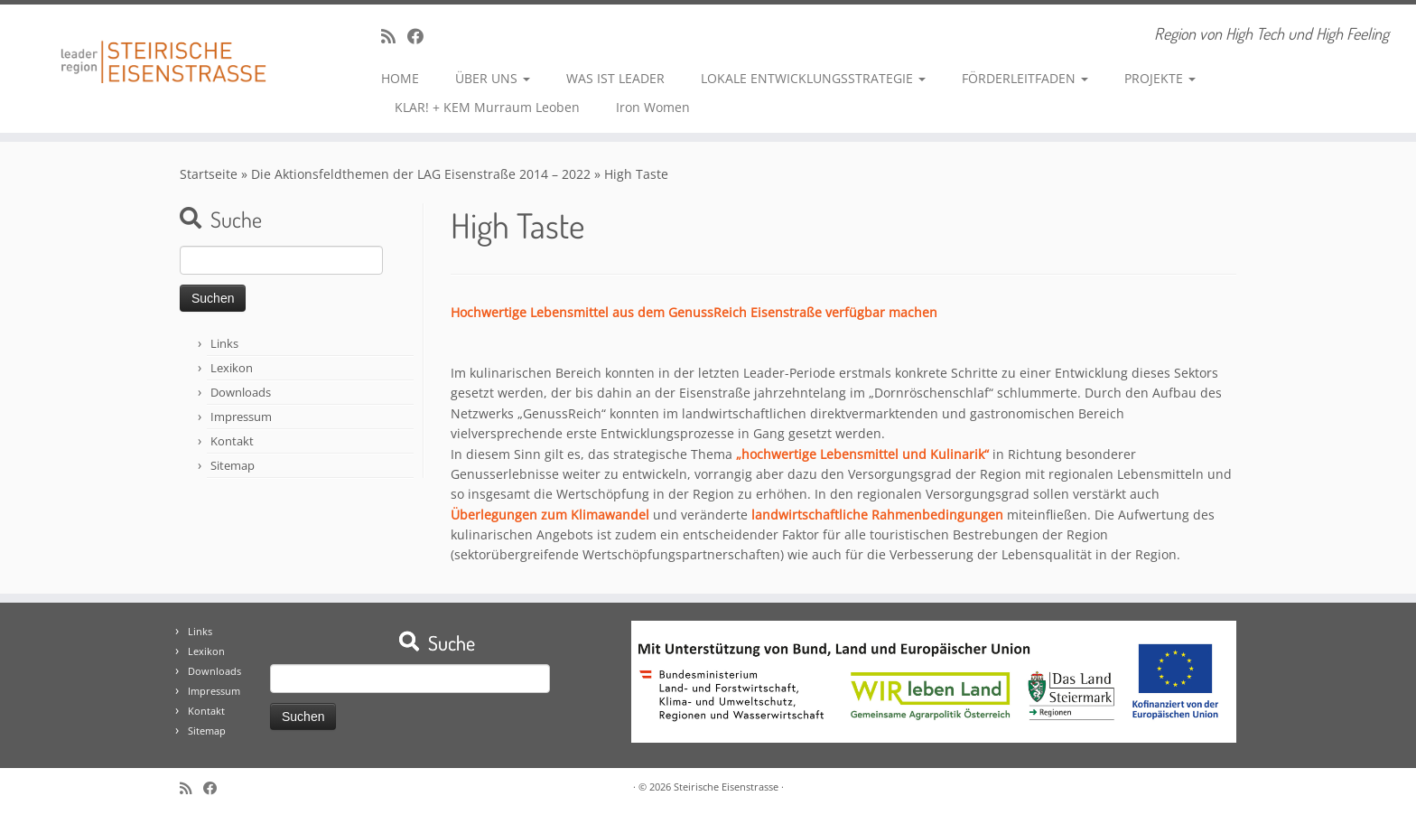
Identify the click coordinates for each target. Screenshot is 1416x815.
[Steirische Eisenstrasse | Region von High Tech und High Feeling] (163, 48)
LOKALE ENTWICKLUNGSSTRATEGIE (813, 78)
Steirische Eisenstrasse (726, 786)
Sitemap (232, 465)
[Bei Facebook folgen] (421, 36)
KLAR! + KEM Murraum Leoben (487, 107)
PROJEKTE (1160, 78)
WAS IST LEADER (615, 78)
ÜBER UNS (492, 78)
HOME (400, 78)
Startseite (209, 174)
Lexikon (231, 368)
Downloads (240, 392)
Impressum (241, 416)
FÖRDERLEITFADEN (1025, 78)
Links (224, 343)
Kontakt (232, 441)
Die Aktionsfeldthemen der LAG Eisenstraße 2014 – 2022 (421, 174)
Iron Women (653, 107)
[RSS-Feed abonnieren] (394, 36)
